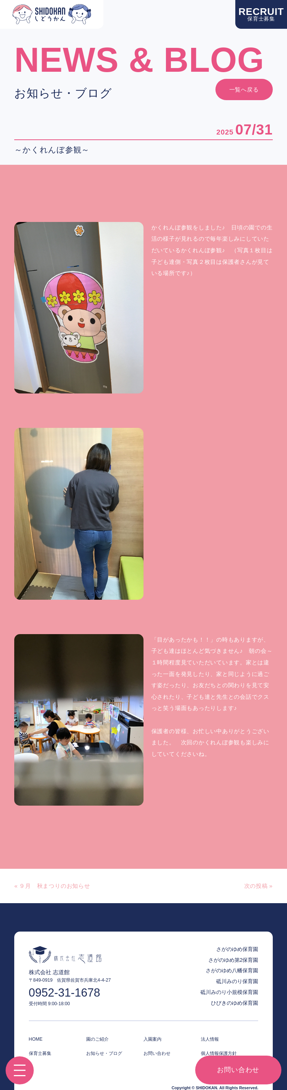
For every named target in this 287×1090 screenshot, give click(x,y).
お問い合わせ (238, 1070)
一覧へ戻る (244, 89)
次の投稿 (256, 886)
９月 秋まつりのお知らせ (54, 886)
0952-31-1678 (64, 992)
